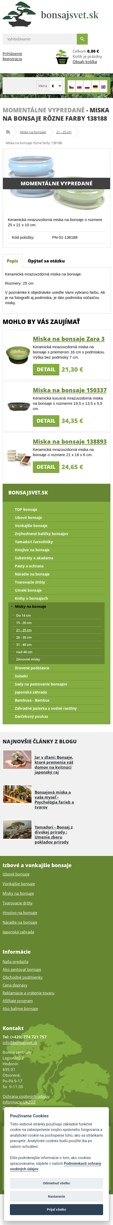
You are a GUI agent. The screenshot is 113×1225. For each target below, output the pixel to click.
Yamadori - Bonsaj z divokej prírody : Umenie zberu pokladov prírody (54, 834)
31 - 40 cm (24, 644)
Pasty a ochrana (29, 566)
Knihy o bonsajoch (31, 598)
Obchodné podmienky (23, 977)
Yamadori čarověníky (34, 541)
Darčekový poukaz (31, 716)
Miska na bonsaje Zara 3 (69, 338)
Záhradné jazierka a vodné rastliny (46, 708)
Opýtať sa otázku (46, 261)
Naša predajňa (15, 961)
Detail (46, 369)
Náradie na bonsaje (32, 574)
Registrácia (12, 58)
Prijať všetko (56, 1209)
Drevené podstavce (32, 667)
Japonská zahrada (18, 931)
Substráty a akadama (34, 557)
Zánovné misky (28, 659)
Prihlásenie (12, 53)
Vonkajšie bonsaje (31, 525)
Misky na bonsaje (33, 132)
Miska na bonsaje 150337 (70, 390)
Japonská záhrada (31, 692)
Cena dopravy (15, 985)
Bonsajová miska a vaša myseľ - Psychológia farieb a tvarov (54, 799)
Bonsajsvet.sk (10, 131)
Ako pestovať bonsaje (22, 969)
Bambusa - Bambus (32, 700)
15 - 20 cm (24, 622)
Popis (12, 261)
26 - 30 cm (24, 637)
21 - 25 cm (63, 132)
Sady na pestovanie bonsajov (41, 684)
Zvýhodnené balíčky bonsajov (41, 533)
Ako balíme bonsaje (20, 1008)
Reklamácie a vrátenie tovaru (28, 992)
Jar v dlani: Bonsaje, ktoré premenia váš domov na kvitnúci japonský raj (54, 765)
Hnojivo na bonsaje (32, 549)
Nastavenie (56, 1196)
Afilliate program (18, 1000)
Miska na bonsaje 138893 (70, 441)
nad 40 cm (24, 652)
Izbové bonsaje (28, 517)
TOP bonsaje (26, 509)
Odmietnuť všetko (56, 1183)
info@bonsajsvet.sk (20, 1042)
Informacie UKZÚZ (19, 1102)
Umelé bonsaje (28, 590)
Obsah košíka (85, 61)
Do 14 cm (23, 615)
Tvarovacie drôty (30, 582)
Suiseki (21, 675)
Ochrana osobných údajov (26, 1096)
